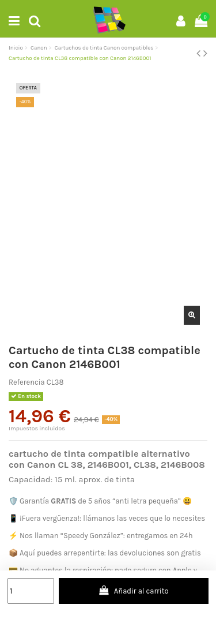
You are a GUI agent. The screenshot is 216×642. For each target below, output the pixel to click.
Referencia (27, 382)
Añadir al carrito (134, 590)
